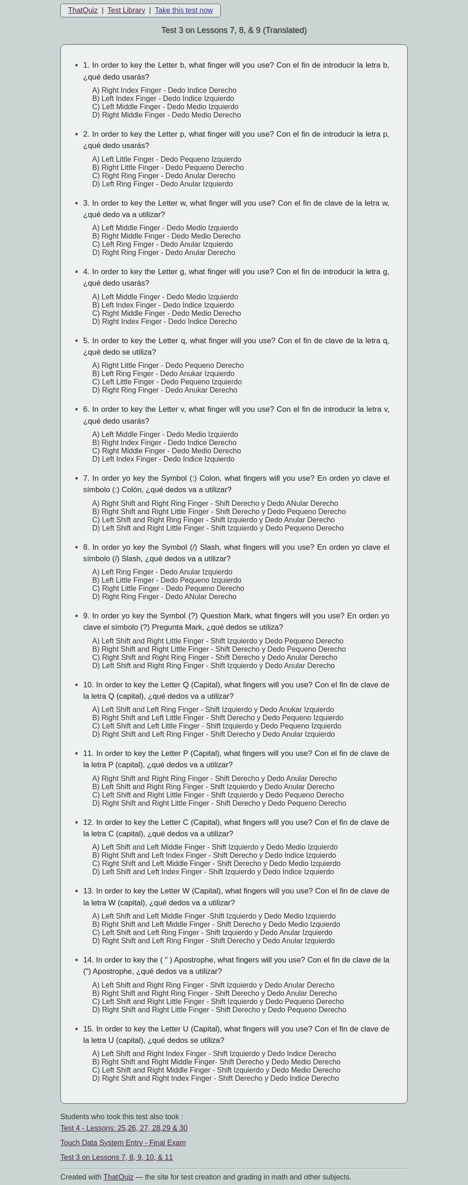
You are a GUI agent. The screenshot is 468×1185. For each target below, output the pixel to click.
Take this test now (184, 10)
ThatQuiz (83, 10)
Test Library (126, 10)
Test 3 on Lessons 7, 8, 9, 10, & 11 (116, 1157)
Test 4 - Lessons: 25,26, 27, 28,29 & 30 (123, 1128)
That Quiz (118, 1177)
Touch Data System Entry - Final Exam (123, 1143)
